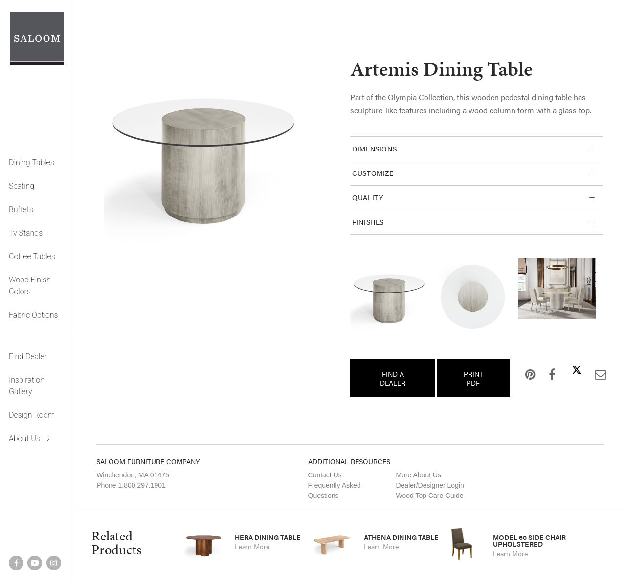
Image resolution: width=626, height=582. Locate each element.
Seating (21, 186)
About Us (24, 438)
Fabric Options (33, 315)
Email (592, 374)
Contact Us (325, 475)
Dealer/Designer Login (430, 485)
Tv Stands (26, 232)
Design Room (32, 415)
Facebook (544, 374)
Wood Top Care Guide (429, 495)
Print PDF (473, 378)
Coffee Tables (32, 256)
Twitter (568, 370)
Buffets (21, 209)
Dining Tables (31, 162)
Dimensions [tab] (374, 148)
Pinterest (523, 374)
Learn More (252, 546)
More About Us (418, 475)
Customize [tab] (373, 173)
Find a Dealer (392, 378)
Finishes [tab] (368, 222)
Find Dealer (28, 356)
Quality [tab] (367, 197)
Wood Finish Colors (30, 285)
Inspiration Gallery (27, 385)
